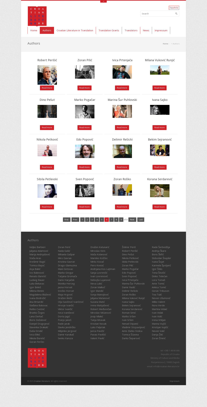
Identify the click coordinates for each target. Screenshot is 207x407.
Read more (47, 87)
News (146, 30)
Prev (75, 219)
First (67, 219)
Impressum (161, 30)
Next (132, 219)
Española (174, 7)
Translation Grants (108, 30)
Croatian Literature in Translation (75, 30)
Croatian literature (42, 381)
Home (33, 30)
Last (141, 219)
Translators (131, 30)
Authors (47, 30)
